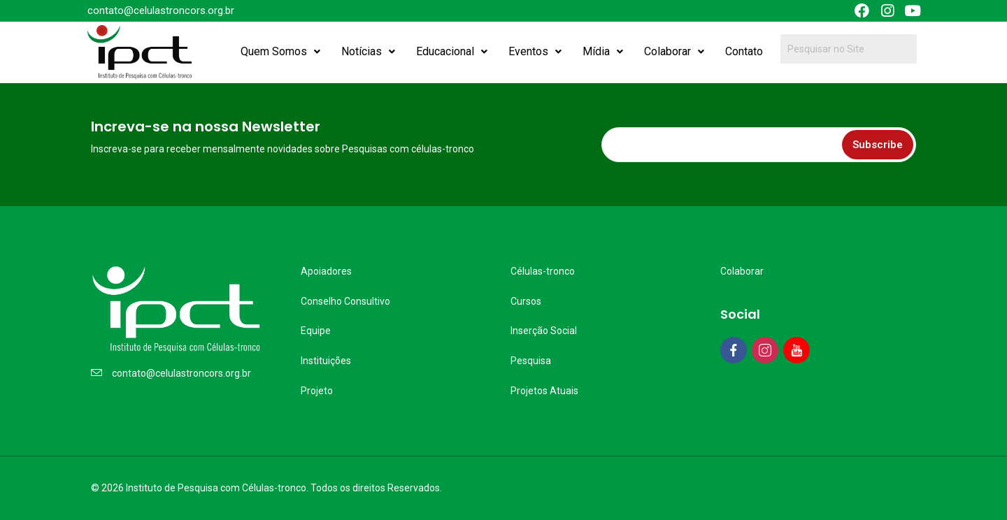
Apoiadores (326, 271)
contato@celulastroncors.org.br (181, 373)
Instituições (326, 360)
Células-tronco (542, 271)
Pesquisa (530, 360)
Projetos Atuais (544, 390)
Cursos (525, 301)
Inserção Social (543, 330)
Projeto (317, 390)
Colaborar (674, 51)
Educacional (451, 51)
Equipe (316, 330)
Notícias (368, 51)
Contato (744, 51)
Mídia (603, 51)
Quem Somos (280, 51)
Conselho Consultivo (345, 301)
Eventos (535, 51)
